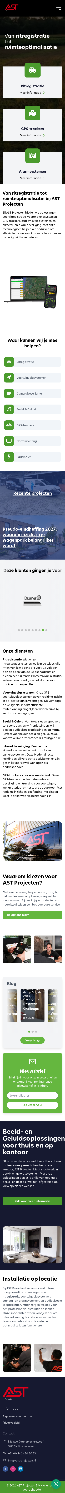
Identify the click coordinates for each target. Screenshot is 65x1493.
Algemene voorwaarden (18, 1416)
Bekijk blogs (32, 1040)
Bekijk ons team (18, 915)
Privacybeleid (11, 1422)
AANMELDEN (32, 1105)
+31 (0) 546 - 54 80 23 (19, 1453)
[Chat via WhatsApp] (56, 1484)
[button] (19, 630)
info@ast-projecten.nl (19, 1460)
